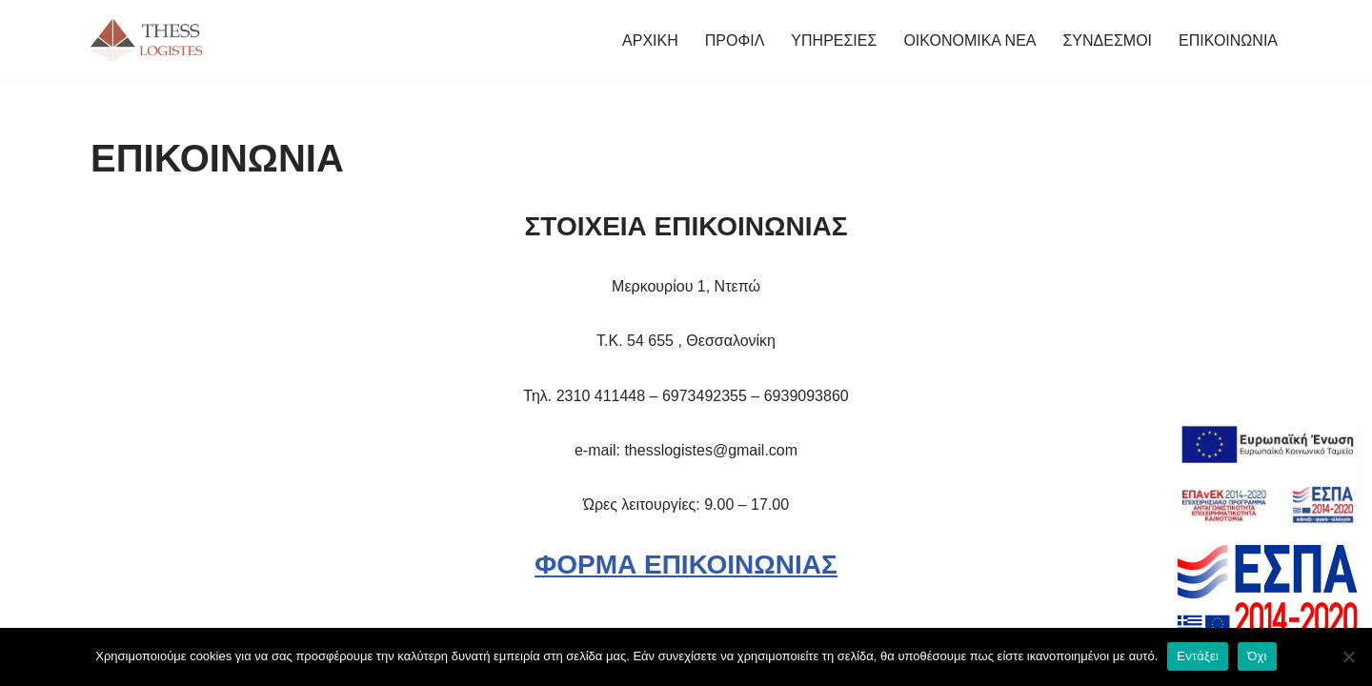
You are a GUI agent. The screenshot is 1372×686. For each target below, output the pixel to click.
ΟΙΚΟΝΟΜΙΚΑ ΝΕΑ (969, 40)
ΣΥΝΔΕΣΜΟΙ (1107, 40)
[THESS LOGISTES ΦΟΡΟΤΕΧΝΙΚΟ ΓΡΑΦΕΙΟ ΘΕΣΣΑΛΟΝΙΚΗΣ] (148, 40)
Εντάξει (1198, 656)
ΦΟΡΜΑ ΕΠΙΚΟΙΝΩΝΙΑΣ (686, 564)
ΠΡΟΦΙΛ (735, 40)
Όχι (1257, 656)
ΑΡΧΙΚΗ (650, 40)
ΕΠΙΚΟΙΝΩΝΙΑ (1228, 40)
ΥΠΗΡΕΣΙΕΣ (834, 40)
